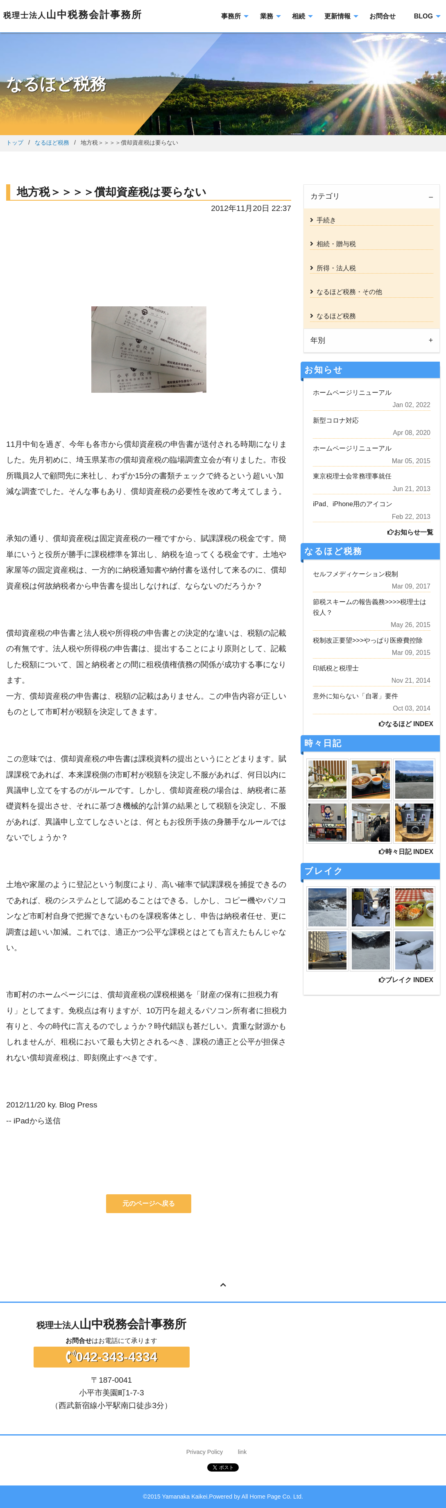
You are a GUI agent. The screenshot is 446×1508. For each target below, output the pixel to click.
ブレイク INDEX (406, 979)
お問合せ (79, 1340)
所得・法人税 (333, 268)
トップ (14, 142)
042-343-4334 (111, 1357)
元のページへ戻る (148, 1203)
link (242, 1452)
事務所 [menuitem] (231, 16)
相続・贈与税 (333, 243)
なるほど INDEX (406, 723)
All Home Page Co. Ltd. (272, 1496)
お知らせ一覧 (410, 532)
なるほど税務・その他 (346, 291)
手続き (323, 220)
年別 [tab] (317, 340)
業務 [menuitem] (266, 16)
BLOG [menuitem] (423, 16)
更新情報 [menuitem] (337, 16)
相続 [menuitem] (298, 16)
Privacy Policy (204, 1452)
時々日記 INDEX (406, 851)
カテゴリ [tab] (325, 196)
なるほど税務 (52, 142)
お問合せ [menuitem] (382, 16)
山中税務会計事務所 (72, 14)
